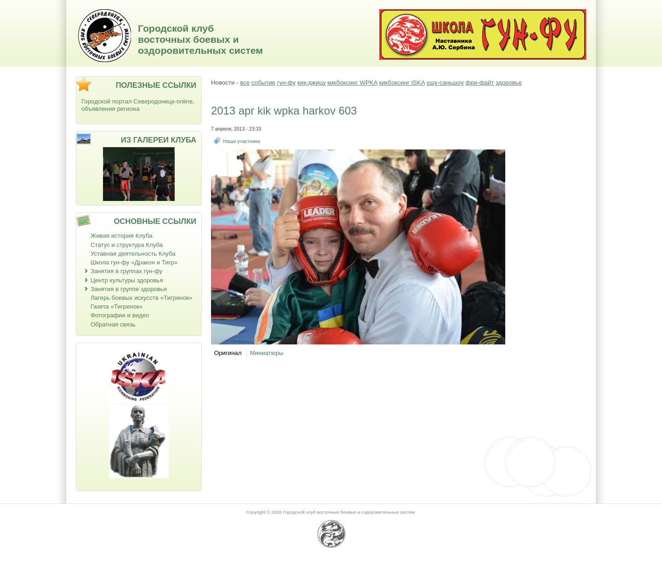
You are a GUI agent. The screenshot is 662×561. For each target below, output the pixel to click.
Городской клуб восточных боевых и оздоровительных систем (200, 39)
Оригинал (228, 352)
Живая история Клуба (122, 235)
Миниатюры (266, 352)
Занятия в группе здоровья (129, 289)
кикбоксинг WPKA (352, 82)
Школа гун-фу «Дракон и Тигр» (134, 262)
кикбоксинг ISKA (402, 82)
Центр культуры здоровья (127, 280)
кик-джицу (311, 82)
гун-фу (286, 82)
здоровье (509, 82)
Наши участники (241, 141)
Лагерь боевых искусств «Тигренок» (142, 297)
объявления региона (110, 108)
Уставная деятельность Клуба (133, 253)
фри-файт (480, 82)
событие (263, 82)
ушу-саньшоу (445, 82)
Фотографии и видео (120, 315)
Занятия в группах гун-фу (126, 271)
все (245, 82)
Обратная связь (113, 324)
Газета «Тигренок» (117, 306)
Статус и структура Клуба (127, 244)
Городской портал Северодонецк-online (137, 101)
